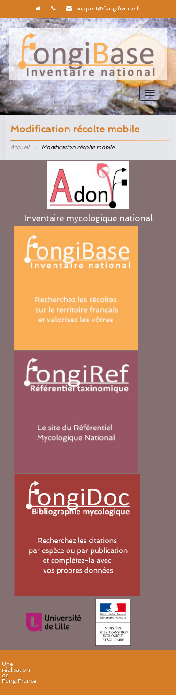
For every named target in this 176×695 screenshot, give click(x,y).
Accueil (19, 147)
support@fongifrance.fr (109, 8)
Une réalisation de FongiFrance (19, 672)
